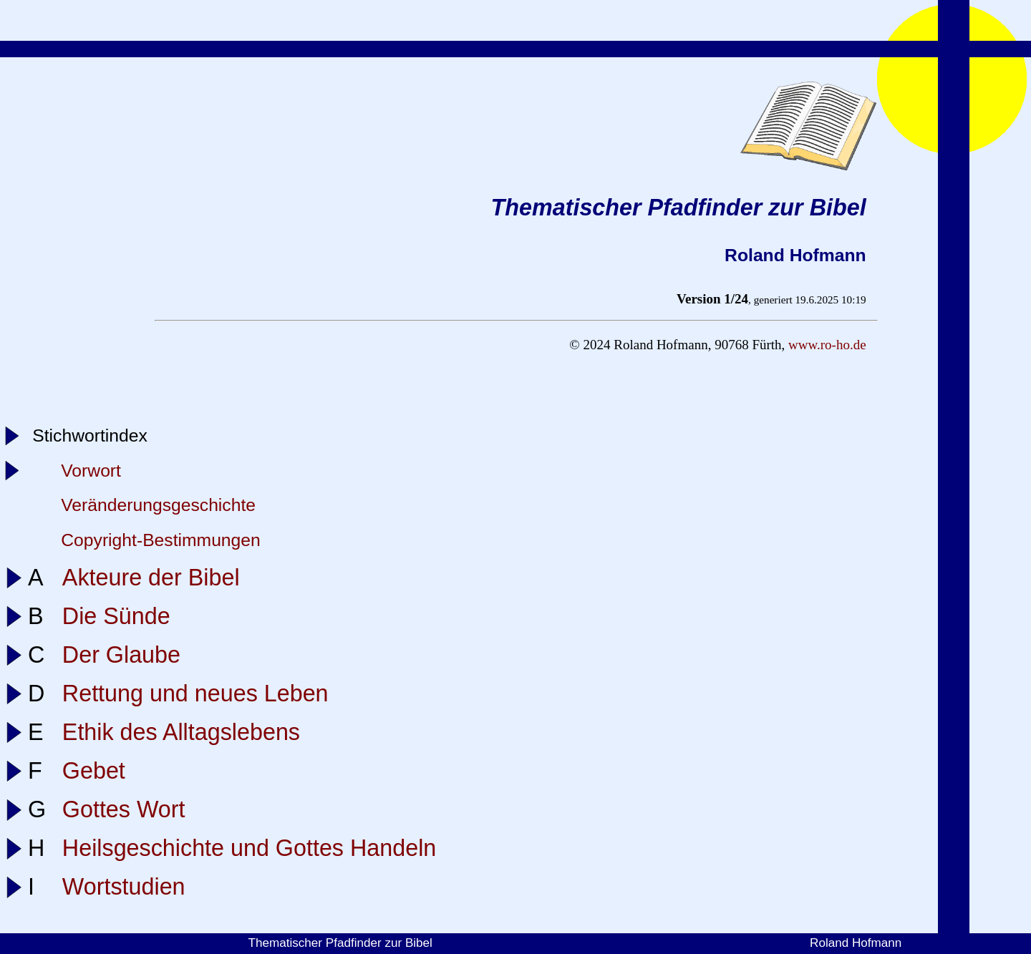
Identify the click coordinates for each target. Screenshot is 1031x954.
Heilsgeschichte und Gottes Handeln (249, 848)
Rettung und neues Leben (195, 693)
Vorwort (91, 470)
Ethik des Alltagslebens (181, 732)
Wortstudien (123, 887)
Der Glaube (121, 655)
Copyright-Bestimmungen (161, 540)
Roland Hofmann (855, 943)
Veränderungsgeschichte (158, 505)
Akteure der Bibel (151, 577)
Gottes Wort (123, 809)
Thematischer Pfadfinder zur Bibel (340, 943)
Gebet (93, 771)
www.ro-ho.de (827, 344)
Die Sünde (116, 616)
